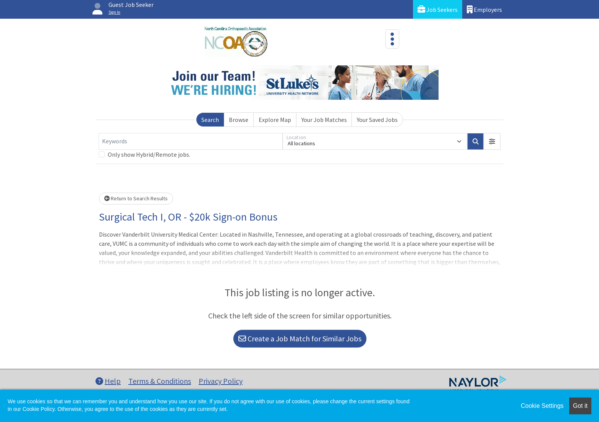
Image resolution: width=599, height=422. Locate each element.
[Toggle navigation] (392, 39)
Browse (238, 119)
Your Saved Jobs (377, 119)
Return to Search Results (136, 198)
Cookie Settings (542, 406)
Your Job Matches (324, 119)
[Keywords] (191, 141)
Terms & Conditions (159, 381)
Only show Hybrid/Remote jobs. (149, 154)
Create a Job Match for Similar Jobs (299, 338)
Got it (580, 406)
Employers (484, 9)
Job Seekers (438, 9)
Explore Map (275, 119)
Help (108, 381)
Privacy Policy (221, 381)
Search (210, 119)
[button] (492, 141)
